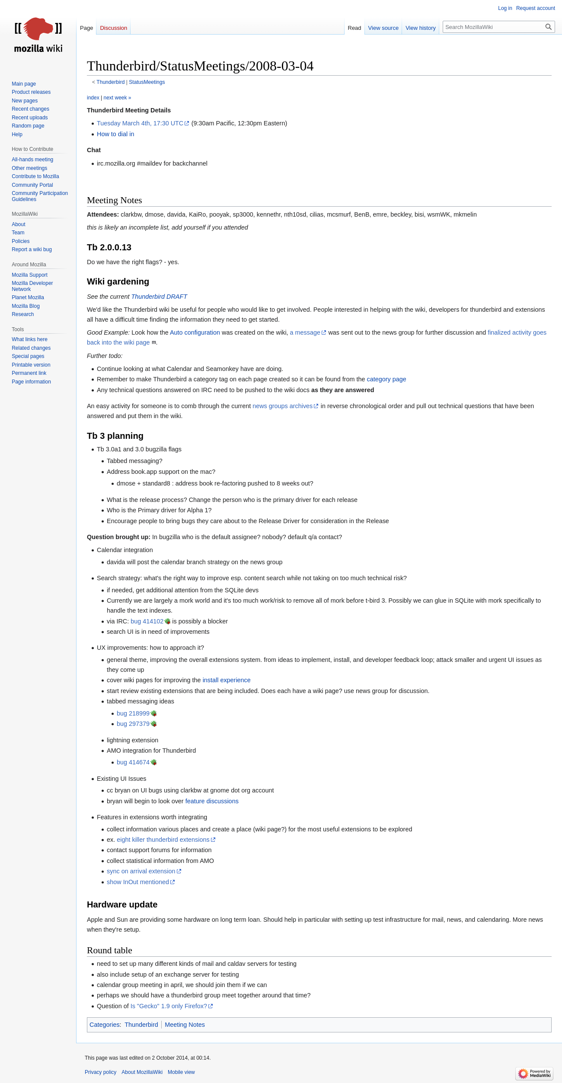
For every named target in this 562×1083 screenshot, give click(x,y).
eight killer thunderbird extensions (163, 839)
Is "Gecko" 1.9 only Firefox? (169, 1006)
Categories (104, 1024)
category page (386, 379)
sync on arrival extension (141, 871)
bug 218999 (133, 713)
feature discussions (212, 801)
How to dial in (115, 134)
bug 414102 (147, 621)
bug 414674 (133, 762)
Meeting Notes (185, 1024)
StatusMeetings (147, 82)
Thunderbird (110, 82)
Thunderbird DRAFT (159, 296)
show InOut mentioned (138, 882)
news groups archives (282, 406)
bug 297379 (133, 723)
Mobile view (181, 1072)
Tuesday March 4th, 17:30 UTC (140, 123)
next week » (117, 98)
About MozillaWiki (142, 1072)
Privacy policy (100, 1072)
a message (305, 332)
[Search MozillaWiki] (499, 27)
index (93, 98)
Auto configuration (195, 332)
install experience (227, 680)
